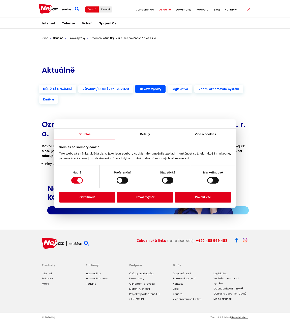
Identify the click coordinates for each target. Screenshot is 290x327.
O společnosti (182, 273)
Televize (68, 24)
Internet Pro (93, 273)
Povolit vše (203, 197)
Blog (217, 10)
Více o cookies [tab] (205, 134)
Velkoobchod (145, 10)
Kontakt (178, 283)
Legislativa (180, 89)
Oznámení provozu (142, 283)
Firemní (105, 9)
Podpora (202, 10)
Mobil (45, 283)
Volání (87, 24)
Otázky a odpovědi (141, 273)
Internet (48, 24)
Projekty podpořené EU (144, 294)
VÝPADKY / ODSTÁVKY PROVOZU (106, 89)
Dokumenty (183, 10)
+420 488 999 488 (211, 240)
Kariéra (48, 99)
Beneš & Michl (239, 317)
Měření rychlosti (139, 288)
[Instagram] (245, 240)
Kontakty (231, 10)
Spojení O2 (107, 24)
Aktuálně (165, 10)
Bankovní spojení (184, 278)
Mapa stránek (222, 299)
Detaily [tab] (145, 134)
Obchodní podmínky (227, 288)
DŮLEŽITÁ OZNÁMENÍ (57, 89)
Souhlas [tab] (84, 134)
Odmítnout (87, 197)
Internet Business (97, 278)
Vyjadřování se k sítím (187, 299)
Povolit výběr (145, 197)
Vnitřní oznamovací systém (219, 89)
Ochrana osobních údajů (229, 293)
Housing (91, 283)
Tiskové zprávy (150, 89)
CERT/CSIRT (136, 299)
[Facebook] (236, 241)
